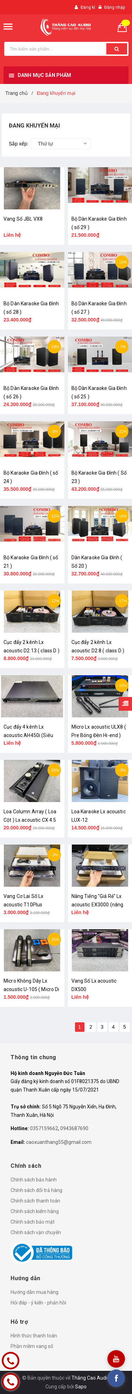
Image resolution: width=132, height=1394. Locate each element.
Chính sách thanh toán (35, 1201)
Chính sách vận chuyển (36, 1232)
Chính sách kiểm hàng (35, 1211)
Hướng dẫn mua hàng (34, 1292)
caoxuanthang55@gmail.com (59, 1142)
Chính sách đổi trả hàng (36, 1190)
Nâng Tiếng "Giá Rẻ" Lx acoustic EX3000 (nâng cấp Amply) (97, 904)
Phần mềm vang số (32, 1346)
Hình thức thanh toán (34, 1335)
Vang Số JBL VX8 (23, 219)
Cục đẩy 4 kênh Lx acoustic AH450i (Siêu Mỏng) (28, 735)
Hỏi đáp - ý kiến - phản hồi (38, 1302)
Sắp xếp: (19, 143)
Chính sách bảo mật (33, 1222)
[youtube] (116, 1359)
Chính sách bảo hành (34, 1180)
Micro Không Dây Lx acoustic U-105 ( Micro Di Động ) (31, 989)
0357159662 (44, 1128)
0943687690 (74, 1128)
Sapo (81, 1386)
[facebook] (116, 1378)
